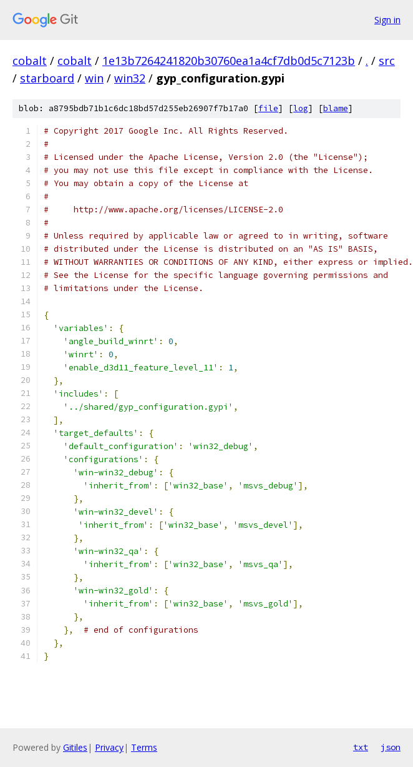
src (387, 60)
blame (335, 108)
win (94, 78)
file (268, 108)
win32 (129, 78)
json (391, 747)
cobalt (29, 60)
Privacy (109, 747)
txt (360, 747)
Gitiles (75, 747)
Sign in (387, 20)
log (300, 108)
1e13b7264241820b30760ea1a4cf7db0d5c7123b (228, 60)
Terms (144, 747)
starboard (47, 78)
